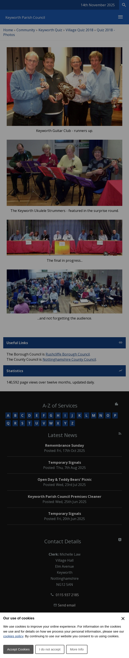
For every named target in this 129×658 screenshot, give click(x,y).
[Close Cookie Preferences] (123, 618)
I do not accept (49, 649)
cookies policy (13, 636)
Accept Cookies (18, 649)
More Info (77, 649)
